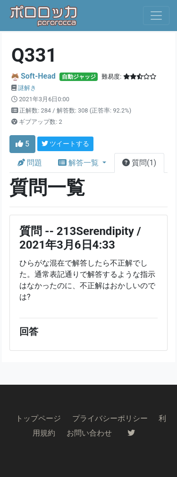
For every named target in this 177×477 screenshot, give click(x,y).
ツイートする (65, 143)
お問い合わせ (89, 432)
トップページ (38, 418)
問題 (29, 162)
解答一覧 (79, 162)
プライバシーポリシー (110, 418)
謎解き (27, 87)
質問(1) (139, 162)
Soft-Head (38, 76)
